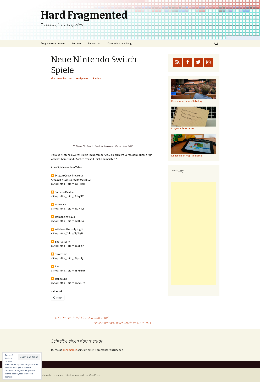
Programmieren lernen (53, 43)
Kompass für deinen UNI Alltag (186, 101)
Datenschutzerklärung (119, 43)
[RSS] (177, 62)
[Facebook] (187, 62)
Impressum (94, 43)
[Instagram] (208, 62)
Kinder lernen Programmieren (186, 155)
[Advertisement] (193, 233)
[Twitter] (198, 62)
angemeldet (70, 350)
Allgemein (83, 78)
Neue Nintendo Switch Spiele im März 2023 (124, 323)
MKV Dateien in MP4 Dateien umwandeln (80, 317)
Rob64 (98, 78)
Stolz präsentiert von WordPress (83, 374)
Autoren (76, 43)
